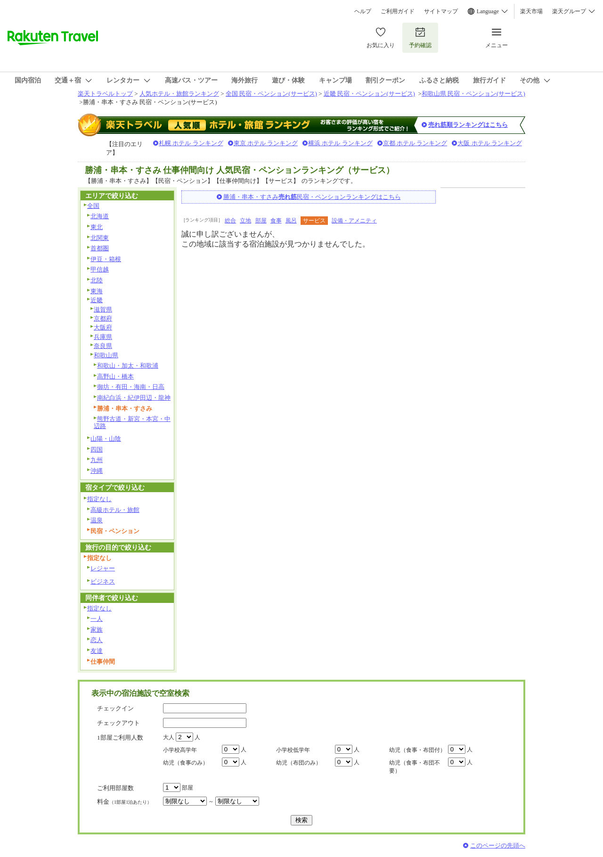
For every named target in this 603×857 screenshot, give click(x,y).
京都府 (103, 318)
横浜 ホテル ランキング (340, 143)
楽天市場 (531, 11)
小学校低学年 (293, 750)
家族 (96, 629)
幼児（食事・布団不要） (414, 766)
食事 (276, 220)
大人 (168, 737)
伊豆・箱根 (105, 259)
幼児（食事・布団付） (417, 750)
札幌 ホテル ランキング (191, 143)
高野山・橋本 (115, 376)
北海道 (99, 216)
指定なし (99, 499)
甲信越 (99, 269)
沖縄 (96, 470)
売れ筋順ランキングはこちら (468, 124)
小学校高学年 (180, 750)
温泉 (96, 520)
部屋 (261, 220)
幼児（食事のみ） (185, 762)
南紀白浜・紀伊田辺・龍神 (134, 397)
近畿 (96, 300)
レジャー (102, 568)
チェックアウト (118, 722)
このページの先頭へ (497, 845)
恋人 (96, 639)
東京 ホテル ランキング (266, 143)
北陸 (96, 280)
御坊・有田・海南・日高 (130, 386)
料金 (124, 801)
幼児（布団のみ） (298, 762)
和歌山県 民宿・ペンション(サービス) (473, 93)
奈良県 (103, 345)
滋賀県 (103, 309)
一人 (96, 618)
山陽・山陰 (105, 438)
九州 (96, 459)
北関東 (99, 237)
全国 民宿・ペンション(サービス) (271, 93)
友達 (96, 650)
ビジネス (102, 581)
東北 (96, 227)
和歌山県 (106, 355)
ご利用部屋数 (115, 787)
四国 (96, 449)
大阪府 (103, 327)
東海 (96, 291)
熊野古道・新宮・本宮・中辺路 (132, 422)
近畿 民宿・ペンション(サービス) (369, 93)
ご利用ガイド (398, 11)
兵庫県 (103, 336)
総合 (230, 220)
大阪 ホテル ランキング (489, 143)
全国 (93, 205)
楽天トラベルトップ (105, 93)
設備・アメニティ (354, 220)
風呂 (291, 220)
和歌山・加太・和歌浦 (127, 365)
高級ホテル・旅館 (114, 509)
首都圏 (99, 248)
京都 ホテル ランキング (415, 143)
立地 (245, 220)
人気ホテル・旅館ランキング (179, 93)
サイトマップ (441, 11)
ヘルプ (362, 11)
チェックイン (115, 708)
